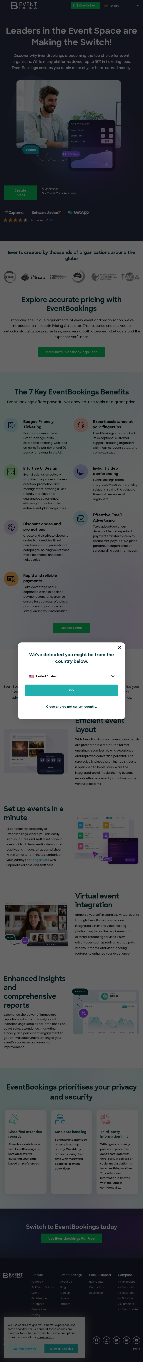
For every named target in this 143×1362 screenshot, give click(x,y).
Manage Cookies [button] (24, 1349)
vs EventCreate (128, 1309)
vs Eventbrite (126, 1287)
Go (71, 690)
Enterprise (37, 1304)
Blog (63, 1287)
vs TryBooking (127, 1282)
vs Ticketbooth (127, 1298)
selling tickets (39, 860)
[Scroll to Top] (136, 1348)
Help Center (96, 1282)
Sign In (64, 1298)
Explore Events (40, 1309)
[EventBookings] (24, 5)
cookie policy (45, 1337)
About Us (66, 1282)
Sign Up (65, 1293)
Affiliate (65, 1304)
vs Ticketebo (126, 1293)
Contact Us (96, 1287)
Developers (96, 1293)
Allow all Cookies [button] (61, 1349)
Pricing (35, 1315)
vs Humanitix (126, 1304)
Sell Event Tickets (42, 1287)
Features (37, 1282)
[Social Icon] (96, 1340)
